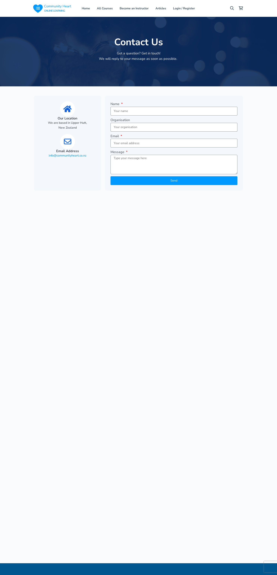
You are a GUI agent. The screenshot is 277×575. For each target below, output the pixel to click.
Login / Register (184, 8)
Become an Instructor (134, 8)
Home (86, 8)
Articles (160, 8)
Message (118, 152)
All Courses (105, 8)
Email (115, 136)
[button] (232, 8)
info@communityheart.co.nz (67, 155)
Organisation (120, 120)
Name (115, 104)
